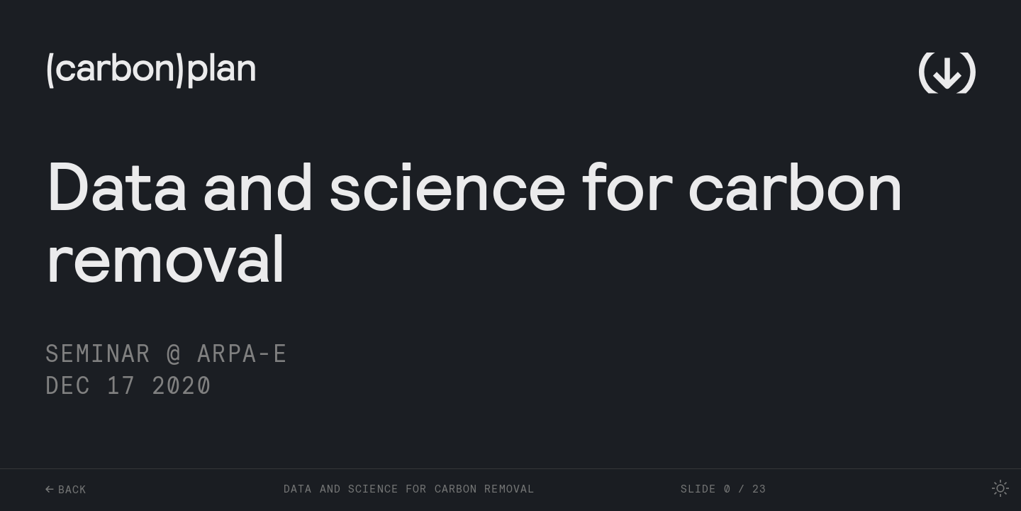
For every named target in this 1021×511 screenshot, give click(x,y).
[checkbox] (1000, 488)
